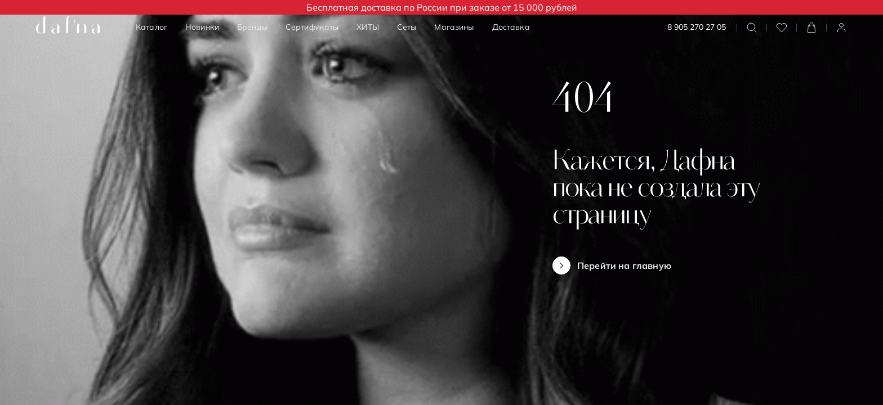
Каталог (151, 27)
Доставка (511, 27)
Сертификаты (312, 27)
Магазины (454, 27)
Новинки (202, 27)
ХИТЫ (367, 27)
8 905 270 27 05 (696, 27)
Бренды (252, 27)
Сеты (407, 27)
